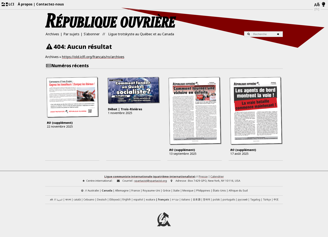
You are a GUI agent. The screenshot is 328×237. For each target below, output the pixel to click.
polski (216, 200)
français (163, 200)
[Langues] (317, 5)
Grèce (166, 191)
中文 (276, 200)
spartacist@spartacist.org (150, 181)
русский (242, 200)
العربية (60, 200)
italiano (185, 200)
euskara (150, 200)
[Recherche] (279, 34)
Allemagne (122, 191)
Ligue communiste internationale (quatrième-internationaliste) (149, 177)
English (126, 200)
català (77, 200)
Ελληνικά (114, 200)
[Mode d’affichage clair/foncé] (323, 4)
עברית (175, 200)
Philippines (203, 191)
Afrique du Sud (238, 191)
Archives (52, 34)
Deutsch (102, 200)
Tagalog (255, 200)
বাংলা (68, 200)
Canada (107, 191)
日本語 (196, 200)
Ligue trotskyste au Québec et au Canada (141, 34)
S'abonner (92, 34)
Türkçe (267, 200)
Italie (176, 191)
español (138, 200)
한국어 (206, 200)
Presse (203, 177)
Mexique (187, 191)
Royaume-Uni (151, 191)
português (229, 200)
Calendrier (217, 177)
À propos (25, 4)
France (135, 191)
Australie (93, 191)
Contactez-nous (50, 4)
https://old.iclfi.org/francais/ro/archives (93, 56)
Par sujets (71, 34)
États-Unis (219, 191)
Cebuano (88, 200)
